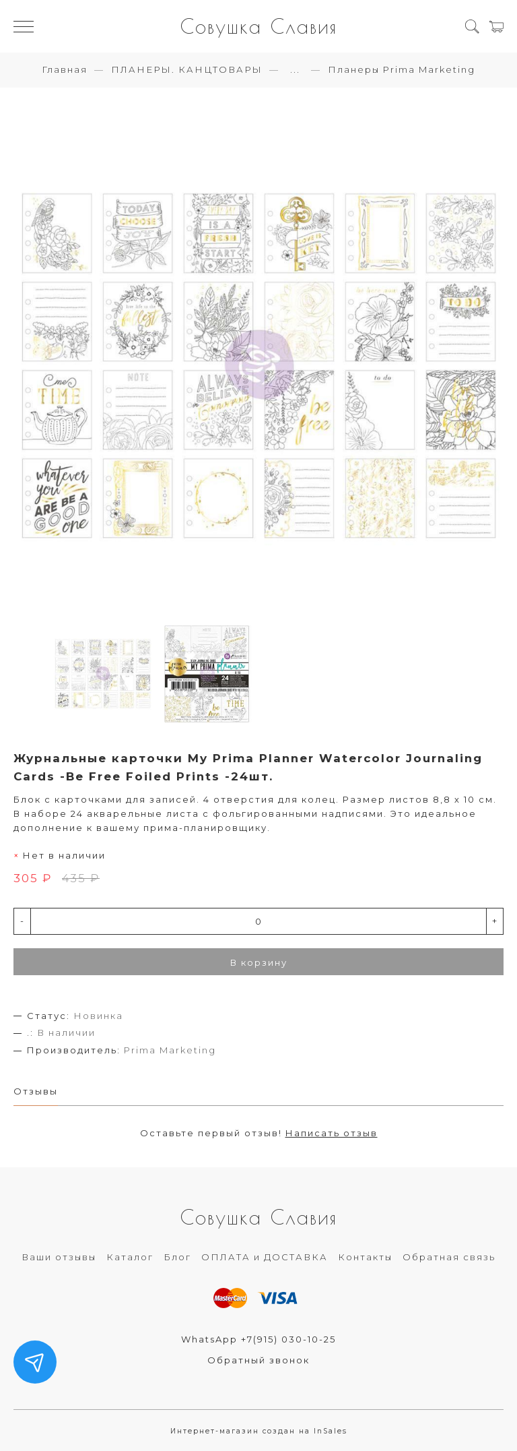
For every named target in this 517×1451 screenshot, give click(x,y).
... (295, 70)
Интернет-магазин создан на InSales (258, 1431)
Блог (177, 1257)
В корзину (258, 962)
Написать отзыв (331, 1133)
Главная (65, 69)
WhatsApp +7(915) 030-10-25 (258, 1339)
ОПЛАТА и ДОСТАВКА (264, 1257)
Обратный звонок (258, 1360)
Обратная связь (449, 1257)
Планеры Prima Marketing (401, 69)
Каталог (129, 1257)
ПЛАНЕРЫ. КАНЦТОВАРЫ (187, 69)
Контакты (365, 1257)
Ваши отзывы (59, 1257)
